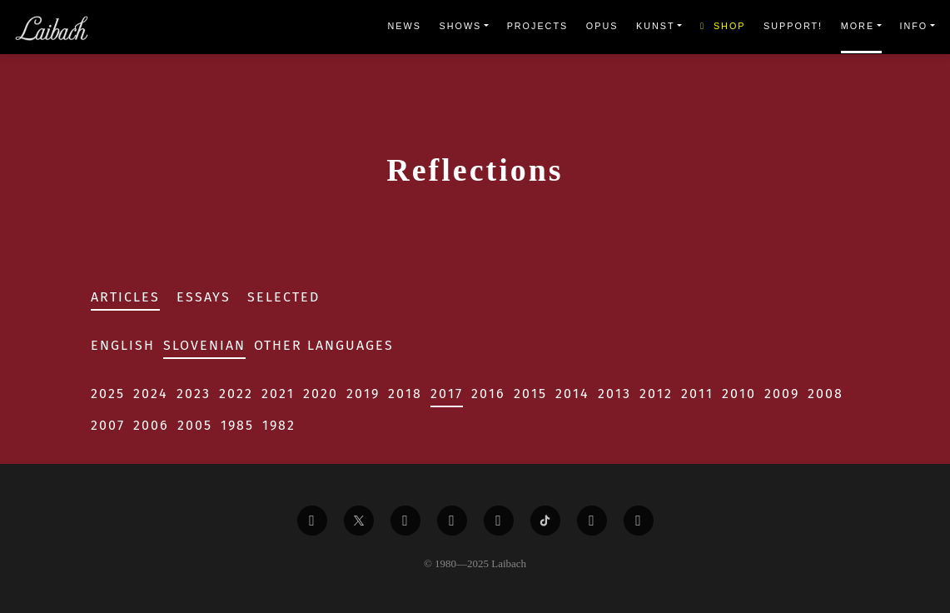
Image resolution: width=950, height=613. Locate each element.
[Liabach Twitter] (359, 521)
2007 (108, 425)
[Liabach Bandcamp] (639, 521)
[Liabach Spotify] (592, 521)
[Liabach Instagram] (499, 521)
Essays (204, 297)
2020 (320, 393)
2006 (151, 425)
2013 (614, 393)
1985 (237, 425)
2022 (236, 393)
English (123, 345)
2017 (446, 393)
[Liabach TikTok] (545, 521)
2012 (656, 393)
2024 (150, 393)
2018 (405, 393)
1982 (279, 425)
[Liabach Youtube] (452, 521)
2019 (363, 393)
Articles (125, 297)
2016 (488, 393)
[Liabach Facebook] (312, 521)
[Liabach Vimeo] (405, 521)
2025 (108, 393)
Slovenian (204, 345)
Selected (283, 297)
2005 (194, 425)
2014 (572, 393)
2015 (530, 393)
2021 (278, 393)
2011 (697, 393)
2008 (825, 393)
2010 (739, 393)
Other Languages (324, 345)
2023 (194, 393)
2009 (781, 393)
